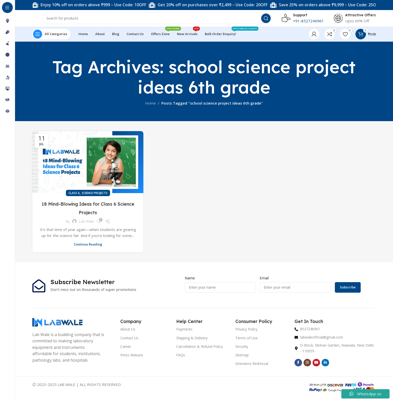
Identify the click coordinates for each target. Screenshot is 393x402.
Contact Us (129, 341)
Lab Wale (86, 224)
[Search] (157, 20)
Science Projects (95, 197)
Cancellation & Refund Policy (199, 350)
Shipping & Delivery (192, 341)
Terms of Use (246, 341)
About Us (127, 333)
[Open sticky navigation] (51, 38)
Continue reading (88, 248)
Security (241, 350)
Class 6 (74, 197)
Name (190, 281)
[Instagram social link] (307, 366)
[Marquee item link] (176, 5)
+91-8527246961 (308, 22)
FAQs (180, 358)
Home (150, 106)
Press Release (131, 358)
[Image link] (57, 325)
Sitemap (242, 358)
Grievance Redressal (251, 367)
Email (264, 281)
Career (125, 350)
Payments (184, 333)
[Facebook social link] (298, 366)
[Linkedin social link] (325, 366)
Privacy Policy (246, 333)
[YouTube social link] (316, 366)
